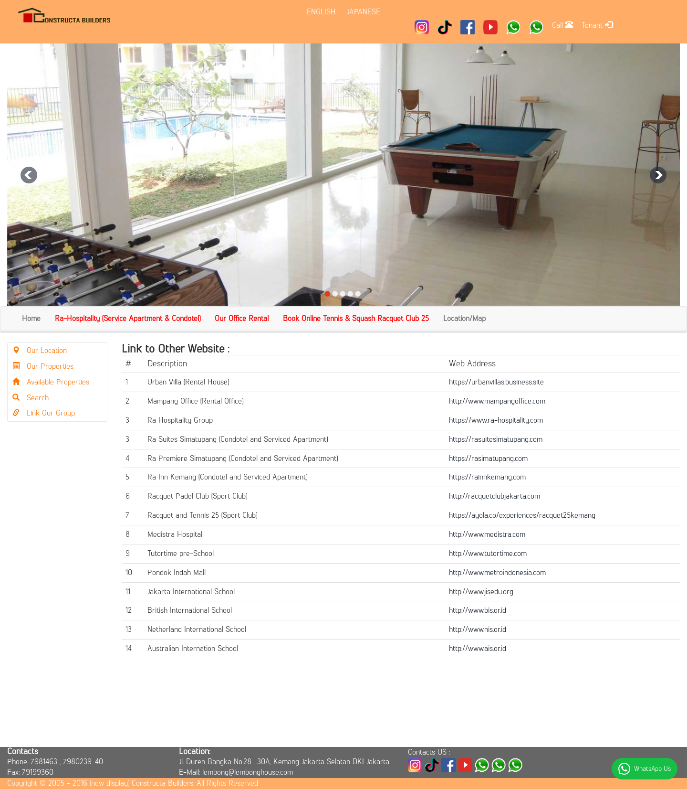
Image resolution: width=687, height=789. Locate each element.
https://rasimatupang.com (488, 458)
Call (562, 25)
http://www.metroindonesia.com (497, 572)
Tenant (597, 25)
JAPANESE (363, 11)
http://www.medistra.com (487, 534)
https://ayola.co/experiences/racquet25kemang (522, 515)
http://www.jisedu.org (481, 591)
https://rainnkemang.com (487, 476)
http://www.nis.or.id (477, 629)
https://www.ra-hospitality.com (496, 420)
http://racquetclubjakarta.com (494, 496)
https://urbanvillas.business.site (496, 381)
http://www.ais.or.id (477, 648)
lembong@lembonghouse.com (247, 772)
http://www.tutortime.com (488, 553)
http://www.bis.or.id (477, 610)
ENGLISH (321, 11)
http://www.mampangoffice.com (497, 400)
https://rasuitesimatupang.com (495, 439)
